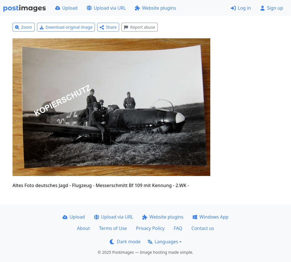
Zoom (23, 27)
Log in (241, 8)
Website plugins (155, 8)
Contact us (203, 228)
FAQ (178, 228)
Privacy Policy (150, 228)
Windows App (210, 217)
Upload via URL (106, 8)
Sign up (271, 8)
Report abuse (139, 27)
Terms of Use (113, 228)
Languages (162, 241)
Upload (66, 8)
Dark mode (125, 241)
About (83, 228)
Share (108, 27)
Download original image (66, 27)
